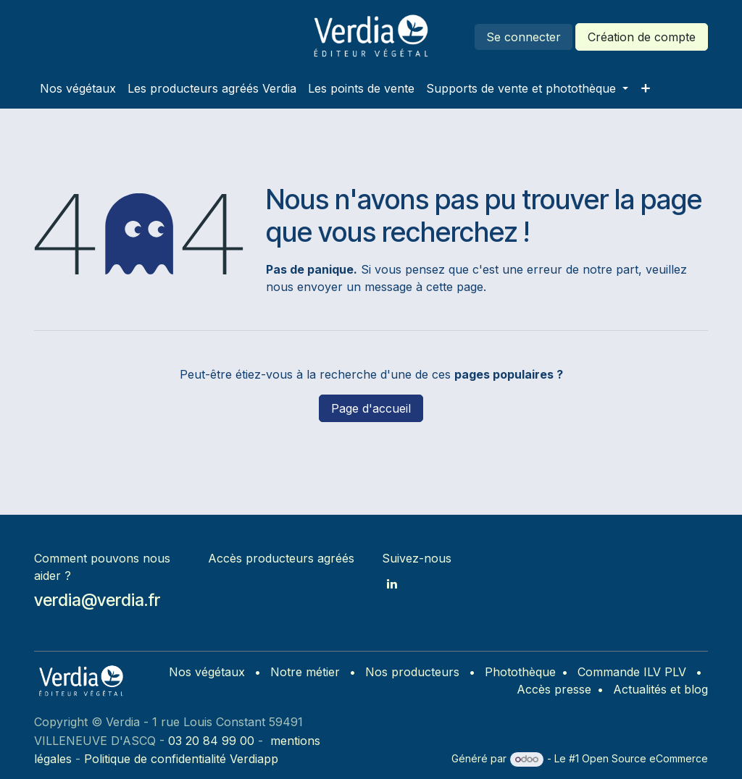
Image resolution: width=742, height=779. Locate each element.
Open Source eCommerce (645, 758)
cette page (454, 286)
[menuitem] (78, 88)
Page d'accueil (371, 408)
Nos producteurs (412, 672)
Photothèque (520, 672)
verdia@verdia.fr (97, 599)
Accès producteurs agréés (281, 558)
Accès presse (554, 689)
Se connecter (523, 37)
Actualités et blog (660, 689)
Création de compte (642, 37)
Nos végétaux (207, 672)
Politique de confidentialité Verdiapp (181, 758)
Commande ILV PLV (632, 672)
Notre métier (305, 672)
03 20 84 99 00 (211, 740)
